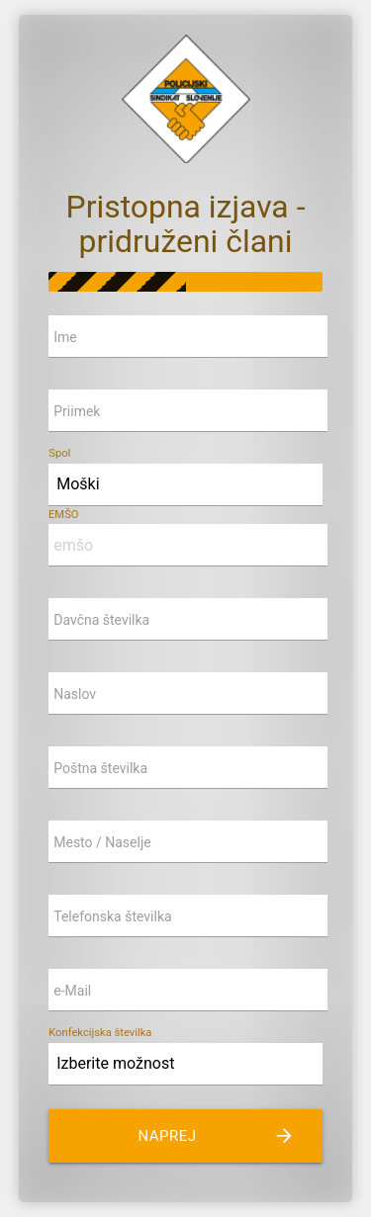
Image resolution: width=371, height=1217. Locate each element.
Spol (59, 453)
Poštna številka (100, 768)
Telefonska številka (112, 916)
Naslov (74, 694)
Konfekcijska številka (99, 1032)
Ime (65, 337)
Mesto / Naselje (101, 842)
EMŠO (63, 514)
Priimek (76, 411)
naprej (216, 1136)
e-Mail (72, 991)
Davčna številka (101, 620)
